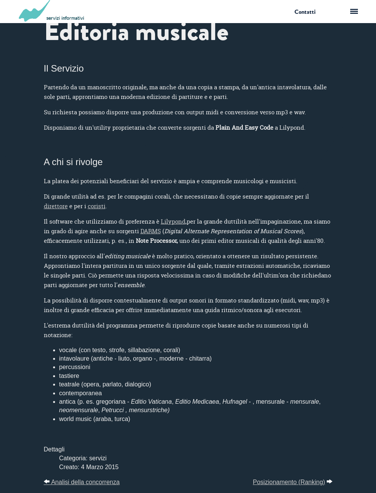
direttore (56, 206)
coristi (96, 206)
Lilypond (173, 221)
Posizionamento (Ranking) (289, 482)
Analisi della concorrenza (82, 482)
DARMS (150, 231)
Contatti (305, 12)
